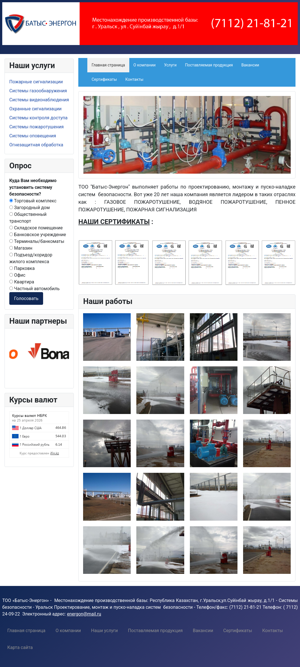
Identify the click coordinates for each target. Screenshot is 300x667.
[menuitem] (26, 630)
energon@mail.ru (84, 614)
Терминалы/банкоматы (36, 241)
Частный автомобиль (34, 288)
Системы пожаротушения (36, 126)
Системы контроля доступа (38, 117)
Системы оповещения (32, 135)
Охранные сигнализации (35, 108)
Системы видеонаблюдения (39, 99)
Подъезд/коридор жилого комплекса (30, 258)
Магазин (20, 248)
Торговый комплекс (32, 200)
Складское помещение (36, 227)
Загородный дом (29, 207)
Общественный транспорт (27, 218)
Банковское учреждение (37, 234)
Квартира (21, 282)
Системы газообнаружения (38, 90)
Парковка (22, 268)
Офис (17, 275)
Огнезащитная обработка (36, 144)
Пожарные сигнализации (36, 81)
